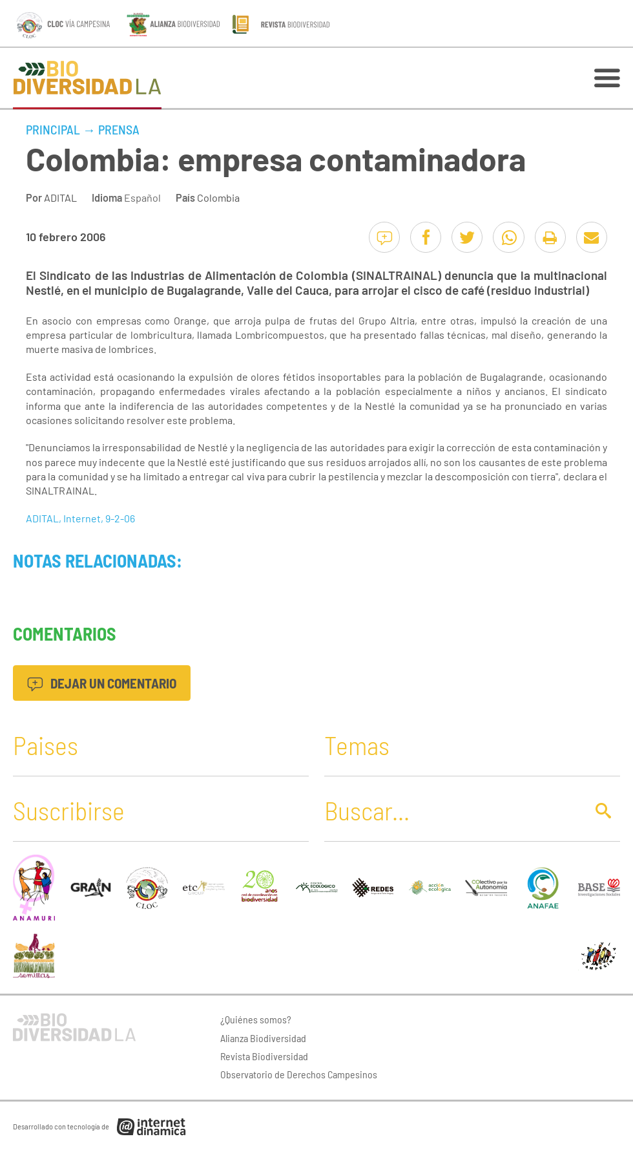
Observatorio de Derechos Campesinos (298, 1074)
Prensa (119, 129)
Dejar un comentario (101, 683)
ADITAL (60, 197)
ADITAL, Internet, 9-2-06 (80, 518)
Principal (53, 129)
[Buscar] (451, 810)
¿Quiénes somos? (255, 1019)
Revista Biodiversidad (264, 1056)
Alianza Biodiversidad (263, 1038)
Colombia (218, 197)
